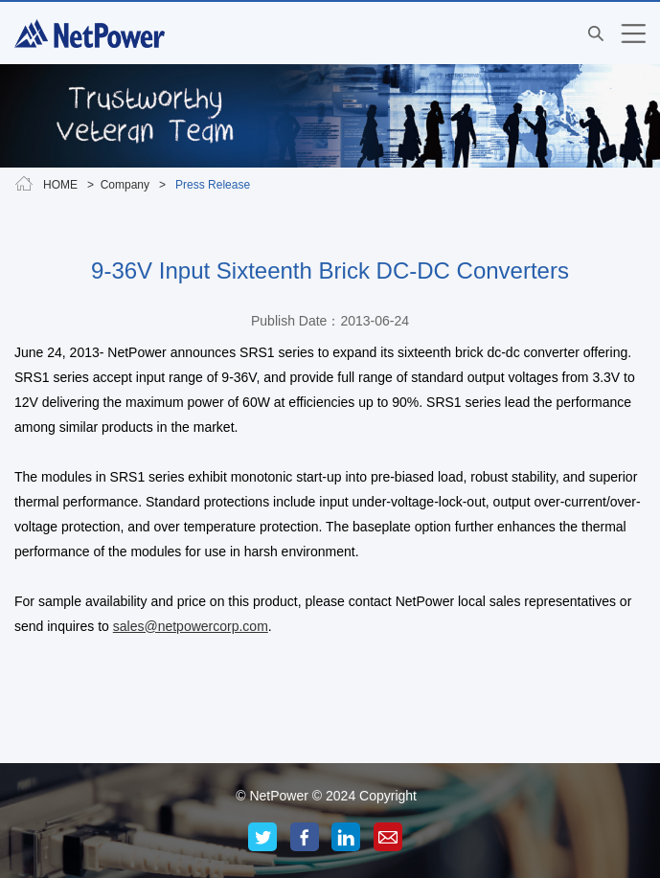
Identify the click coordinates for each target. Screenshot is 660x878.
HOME (60, 184)
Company (125, 184)
